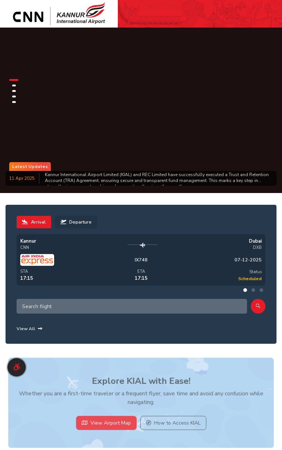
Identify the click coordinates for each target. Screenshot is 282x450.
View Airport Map (107, 425)
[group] (141, 178)
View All (29, 329)
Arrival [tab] (34, 222)
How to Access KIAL (172, 425)
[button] (13, 80)
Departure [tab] (76, 222)
